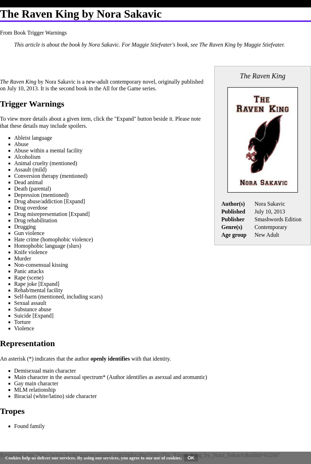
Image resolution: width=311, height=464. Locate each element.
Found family (29, 426)
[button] (74, 201)
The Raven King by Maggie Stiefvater (241, 45)
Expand (74, 201)
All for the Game (121, 88)
